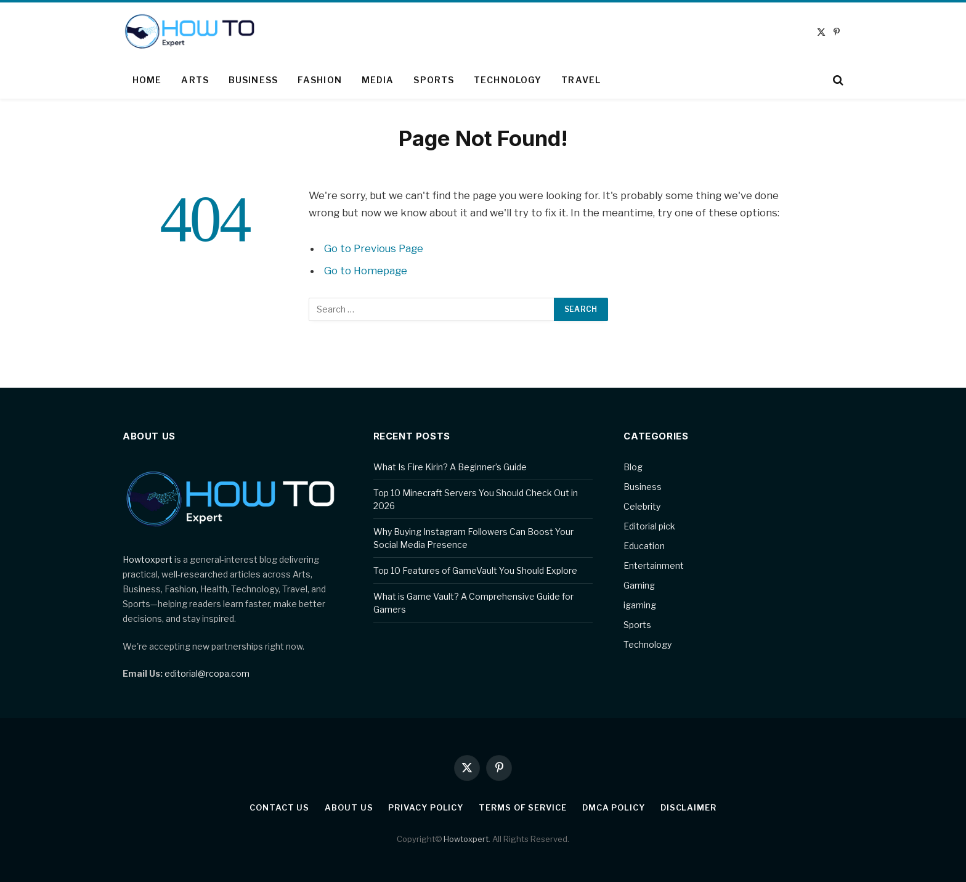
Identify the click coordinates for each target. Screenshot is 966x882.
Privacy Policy (425, 807)
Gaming (639, 585)
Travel (581, 80)
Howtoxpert (147, 559)
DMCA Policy (613, 807)
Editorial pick (649, 526)
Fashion (320, 80)
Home (146, 80)
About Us (349, 807)
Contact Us (279, 807)
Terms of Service (523, 807)
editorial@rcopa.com (207, 673)
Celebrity (641, 506)
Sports (433, 80)
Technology (508, 80)
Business (253, 80)
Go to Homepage (365, 270)
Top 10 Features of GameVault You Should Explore (475, 570)
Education (644, 546)
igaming (639, 605)
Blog (633, 467)
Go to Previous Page (373, 248)
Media (378, 80)
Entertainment (653, 565)
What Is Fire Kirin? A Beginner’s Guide (450, 467)
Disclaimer (688, 807)
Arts (194, 80)
